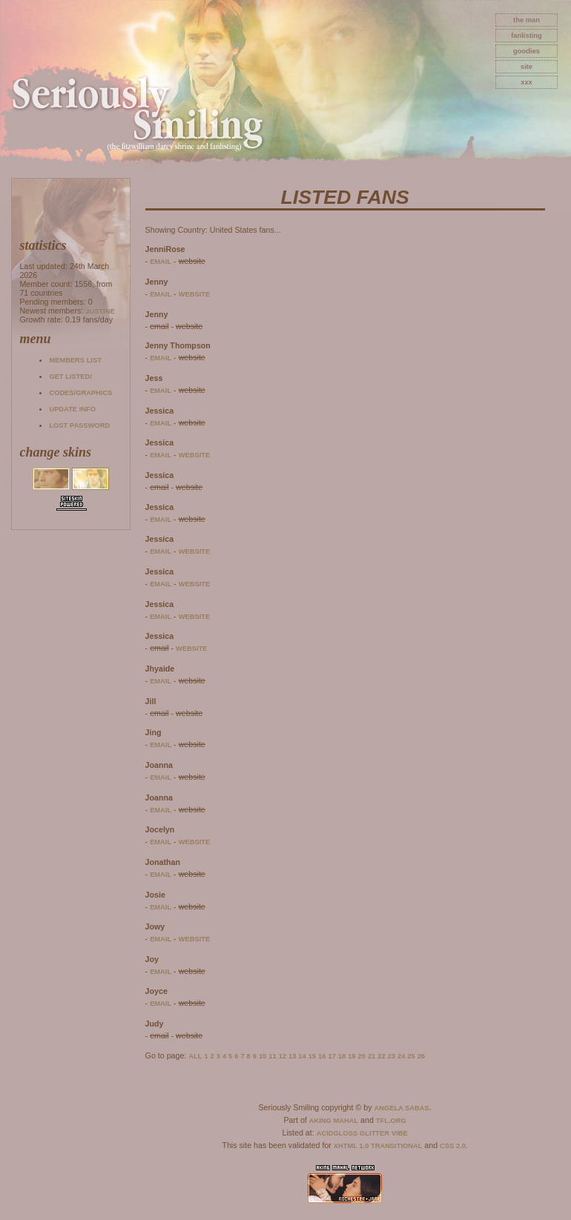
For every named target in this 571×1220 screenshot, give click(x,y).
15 (312, 1056)
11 (272, 1056)
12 (282, 1056)
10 (262, 1056)
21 (371, 1056)
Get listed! (70, 376)
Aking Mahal (333, 1120)
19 (351, 1056)
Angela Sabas (401, 1108)
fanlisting (526, 35)
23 (391, 1056)
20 (362, 1056)
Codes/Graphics (80, 393)
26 (421, 1056)
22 (381, 1056)
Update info (72, 409)
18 (342, 1056)
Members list (75, 360)
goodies (526, 51)
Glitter (374, 1133)
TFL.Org (391, 1120)
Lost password (79, 425)
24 (401, 1056)
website (195, 294)
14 (302, 1056)
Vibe (400, 1133)
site (526, 66)
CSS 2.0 (453, 1146)
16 (322, 1056)
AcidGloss (337, 1133)
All (195, 1056)
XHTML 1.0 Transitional (378, 1146)
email (160, 261)
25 (411, 1056)
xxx (526, 82)
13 (292, 1056)
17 (331, 1056)
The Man (526, 20)
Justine (99, 311)
